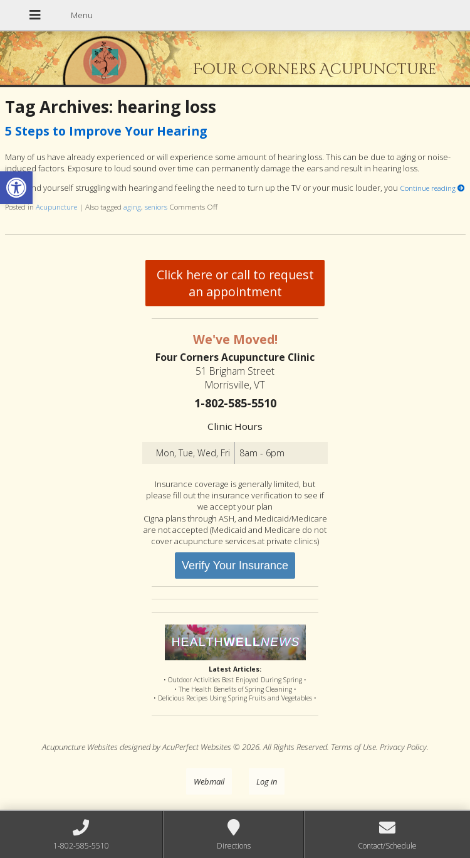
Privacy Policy (403, 747)
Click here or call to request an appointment (235, 283)
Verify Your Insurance (235, 565)
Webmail (209, 781)
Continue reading (432, 188)
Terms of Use (353, 747)
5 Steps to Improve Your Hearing (106, 130)
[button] (16, 187)
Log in (266, 781)
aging (132, 206)
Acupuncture (56, 206)
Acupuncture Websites (80, 747)
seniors (156, 206)
